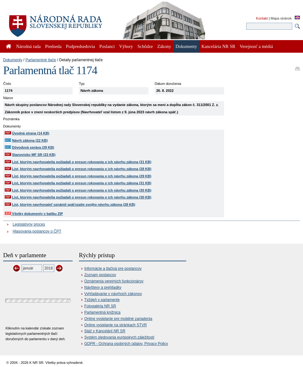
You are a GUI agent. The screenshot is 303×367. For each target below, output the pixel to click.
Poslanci (107, 46)
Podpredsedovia (80, 46)
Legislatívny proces (29, 224)
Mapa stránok (281, 18)
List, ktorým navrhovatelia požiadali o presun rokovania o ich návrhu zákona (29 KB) (81, 176)
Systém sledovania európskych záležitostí (119, 337)
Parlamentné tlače (41, 60)
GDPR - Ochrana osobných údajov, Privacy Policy (126, 343)
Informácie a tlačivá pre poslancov (112, 268)
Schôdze (145, 46)
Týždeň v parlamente (102, 300)
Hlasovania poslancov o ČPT (37, 231)
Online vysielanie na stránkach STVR (115, 325)
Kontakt (262, 18)
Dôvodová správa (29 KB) (33, 147)
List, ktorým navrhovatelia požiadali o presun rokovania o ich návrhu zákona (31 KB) (81, 162)
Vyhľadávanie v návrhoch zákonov (113, 294)
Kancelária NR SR (218, 46)
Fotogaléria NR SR (100, 306)
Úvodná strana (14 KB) (30, 133)
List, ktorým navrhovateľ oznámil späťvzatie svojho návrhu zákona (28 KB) (73, 204)
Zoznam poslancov (100, 275)
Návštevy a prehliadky (102, 287)
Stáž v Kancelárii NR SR (104, 331)
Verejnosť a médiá (256, 46)
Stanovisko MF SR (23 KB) (34, 155)
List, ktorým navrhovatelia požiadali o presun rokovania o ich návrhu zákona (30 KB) (81, 190)
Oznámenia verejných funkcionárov (113, 281)
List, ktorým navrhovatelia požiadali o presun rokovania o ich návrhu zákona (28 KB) (81, 169)
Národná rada (28, 46)
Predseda (53, 46)
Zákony (164, 46)
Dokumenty (12, 60)
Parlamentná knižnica (102, 312)
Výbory (126, 46)
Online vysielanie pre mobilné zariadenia (118, 319)
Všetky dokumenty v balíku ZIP (34, 214)
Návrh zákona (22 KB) (30, 140)
